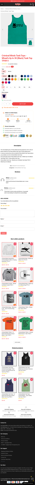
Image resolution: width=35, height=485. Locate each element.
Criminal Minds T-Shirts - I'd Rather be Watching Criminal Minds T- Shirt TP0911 (8, 334)
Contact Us (3, 457)
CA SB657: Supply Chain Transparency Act (10, 444)
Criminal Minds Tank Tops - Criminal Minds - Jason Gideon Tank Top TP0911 (25, 396)
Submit (3, 233)
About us (3, 436)
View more (17, 342)
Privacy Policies (4, 440)
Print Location (5, 92)
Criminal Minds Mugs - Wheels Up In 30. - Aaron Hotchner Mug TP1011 (9, 309)
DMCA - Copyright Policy (6, 442)
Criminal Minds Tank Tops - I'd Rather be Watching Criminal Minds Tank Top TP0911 (8, 396)
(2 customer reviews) (12, 64)
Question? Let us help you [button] (28, 483)
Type (3, 69)
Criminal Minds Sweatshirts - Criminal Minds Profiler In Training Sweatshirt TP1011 (9, 260)
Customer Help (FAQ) (5, 459)
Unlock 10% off (32, 479)
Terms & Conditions (5, 438)
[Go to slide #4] (26, 49)
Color (3, 73)
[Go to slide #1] (4, 49)
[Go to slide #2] (11, 49)
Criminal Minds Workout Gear (12, 9)
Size (3, 84)
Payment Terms (4, 453)
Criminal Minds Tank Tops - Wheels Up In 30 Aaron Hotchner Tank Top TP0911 (25, 369)
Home (2, 9)
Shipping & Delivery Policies (7, 451)
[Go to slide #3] (18, 49)
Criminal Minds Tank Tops (7, 11)
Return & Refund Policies (6, 455)
